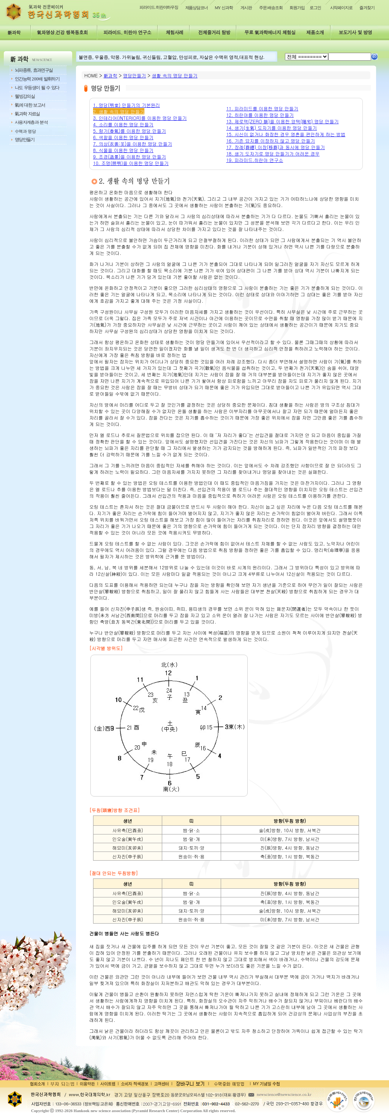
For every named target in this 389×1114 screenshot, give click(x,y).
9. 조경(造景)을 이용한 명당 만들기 (129, 156)
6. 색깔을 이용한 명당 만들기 (123, 137)
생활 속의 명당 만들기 (175, 75)
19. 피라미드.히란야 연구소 (254, 160)
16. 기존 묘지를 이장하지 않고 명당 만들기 (270, 140)
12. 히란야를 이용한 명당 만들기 (260, 115)
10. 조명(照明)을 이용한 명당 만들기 (131, 163)
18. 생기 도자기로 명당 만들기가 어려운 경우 (272, 153)
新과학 (110, 75)
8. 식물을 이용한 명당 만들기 (123, 150)
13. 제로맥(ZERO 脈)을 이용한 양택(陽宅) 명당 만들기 (282, 121)
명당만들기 (134, 75)
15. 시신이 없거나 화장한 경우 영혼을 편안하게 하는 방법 (285, 134)
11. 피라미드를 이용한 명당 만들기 (262, 108)
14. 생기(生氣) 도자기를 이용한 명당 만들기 (271, 127)
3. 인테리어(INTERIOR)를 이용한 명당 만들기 (140, 118)
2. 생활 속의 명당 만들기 (118, 111)
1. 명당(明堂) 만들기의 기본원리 (126, 105)
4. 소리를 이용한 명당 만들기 (123, 124)
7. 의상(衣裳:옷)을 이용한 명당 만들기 (132, 143)
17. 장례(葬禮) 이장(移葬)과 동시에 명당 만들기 (275, 147)
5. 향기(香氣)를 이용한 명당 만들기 (129, 130)
